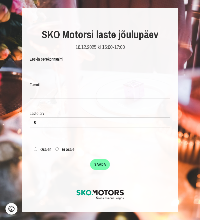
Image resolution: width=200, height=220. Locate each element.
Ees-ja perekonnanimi (100, 64)
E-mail (100, 90)
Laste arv (100, 119)
